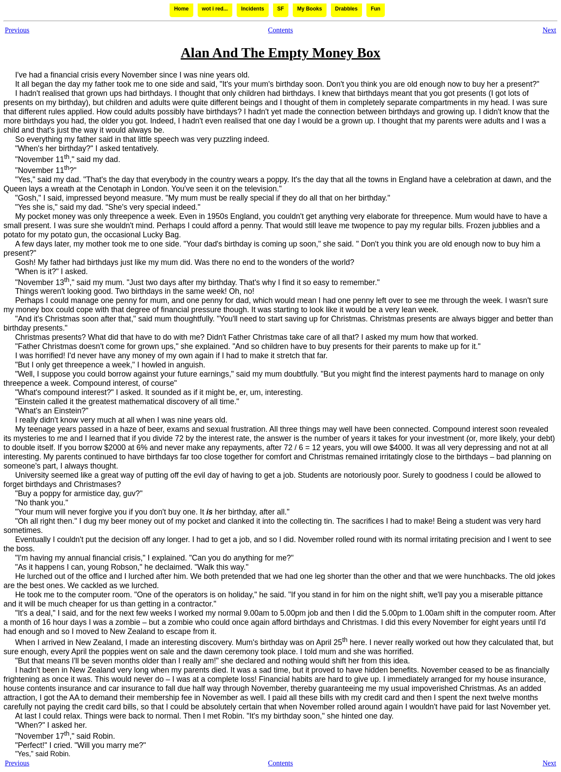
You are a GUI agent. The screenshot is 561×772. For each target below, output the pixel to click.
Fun (375, 9)
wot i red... (215, 9)
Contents (280, 30)
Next (549, 30)
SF (280, 9)
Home (181, 9)
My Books (309, 9)
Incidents (252, 9)
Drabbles (346, 9)
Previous (17, 30)
